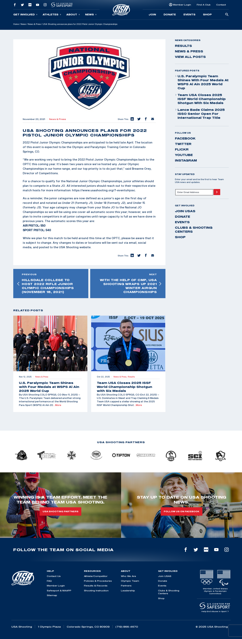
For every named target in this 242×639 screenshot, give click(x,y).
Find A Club (204, 4)
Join (152, 14)
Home (16, 24)
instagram (186, 160)
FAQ (49, 581)
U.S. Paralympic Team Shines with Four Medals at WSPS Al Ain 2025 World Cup (202, 82)
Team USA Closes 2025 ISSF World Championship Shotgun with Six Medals (200, 99)
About (73, 14)
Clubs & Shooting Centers (193, 229)
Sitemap (52, 595)
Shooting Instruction (96, 590)
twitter (183, 144)
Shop (207, 14)
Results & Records (95, 585)
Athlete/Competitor (95, 576)
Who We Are (128, 576)
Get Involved (25, 14)
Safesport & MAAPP (59, 590)
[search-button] (227, 15)
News (91, 14)
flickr (182, 149)
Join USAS (185, 211)
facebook (185, 138)
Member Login (182, 4)
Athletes (52, 14)
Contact (221, 4)
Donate (170, 14)
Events (189, 14)
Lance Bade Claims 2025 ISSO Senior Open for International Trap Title (200, 113)
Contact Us (54, 576)
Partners (126, 585)
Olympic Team (130, 581)
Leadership (128, 590)
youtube (184, 155)
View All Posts (190, 56)
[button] (132, 119)
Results (183, 45)
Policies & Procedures (98, 581)
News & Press (34, 24)
